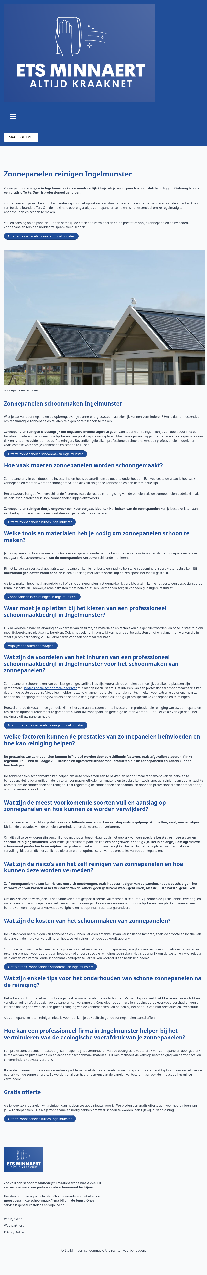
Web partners (14, 1225)
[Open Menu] (13, 117)
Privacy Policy (14, 1232)
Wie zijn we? (13, 1219)
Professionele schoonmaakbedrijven (50, 688)
